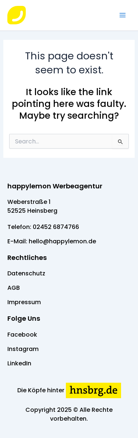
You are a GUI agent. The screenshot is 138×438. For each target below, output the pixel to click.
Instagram (23, 349)
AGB (13, 288)
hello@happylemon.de (62, 241)
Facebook (22, 334)
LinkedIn (19, 363)
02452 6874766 (56, 227)
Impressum (24, 302)
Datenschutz (26, 273)
